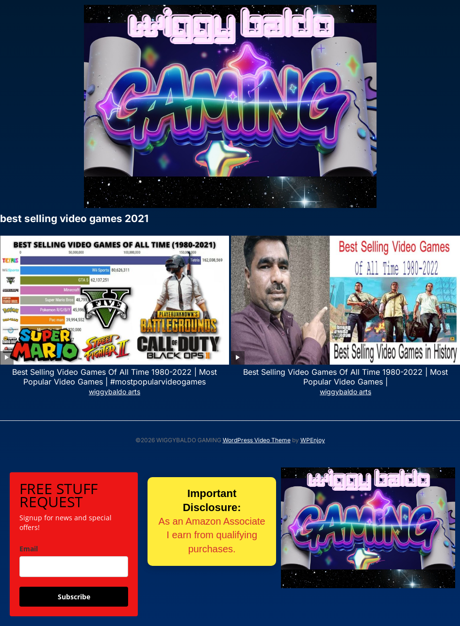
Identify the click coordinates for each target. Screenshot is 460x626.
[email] (73, 566)
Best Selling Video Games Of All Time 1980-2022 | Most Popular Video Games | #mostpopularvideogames (114, 377)
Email (28, 548)
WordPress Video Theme (257, 440)
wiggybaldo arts (114, 391)
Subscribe (74, 596)
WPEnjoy (312, 440)
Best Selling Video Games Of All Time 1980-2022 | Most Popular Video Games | (345, 377)
